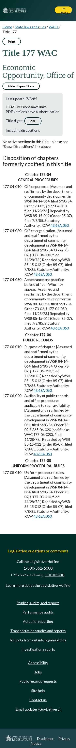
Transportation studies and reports (38, 630)
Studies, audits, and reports (38, 603)
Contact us (38, 700)
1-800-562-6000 (38, 568)
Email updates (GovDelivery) (38, 709)
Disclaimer (45, 738)
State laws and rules (30, 27)
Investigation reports (38, 649)
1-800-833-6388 (54, 575)
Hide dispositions (21, 86)
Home (7, 27)
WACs (54, 27)
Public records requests (38, 681)
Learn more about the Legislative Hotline (38, 585)
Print (11, 41)
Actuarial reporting (38, 621)
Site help (38, 690)
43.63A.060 (59, 225)
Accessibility (38, 662)
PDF (33, 121)
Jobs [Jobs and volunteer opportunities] (38, 672)
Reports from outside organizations (38, 640)
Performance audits (38, 612)
